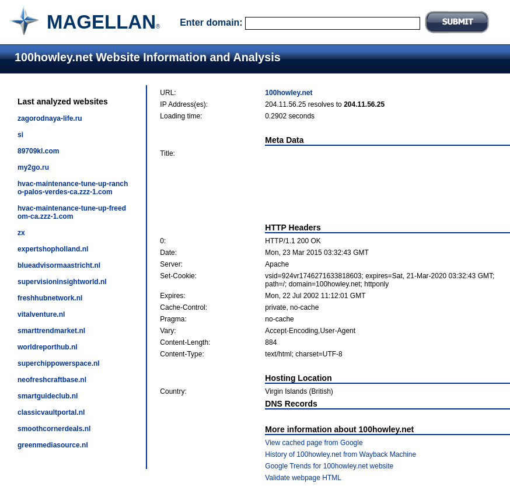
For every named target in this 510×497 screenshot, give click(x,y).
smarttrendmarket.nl (51, 331)
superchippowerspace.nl (59, 363)
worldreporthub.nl (48, 347)
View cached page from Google (313, 443)
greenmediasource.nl (53, 445)
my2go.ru (33, 167)
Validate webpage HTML (303, 478)
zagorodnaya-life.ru (50, 118)
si (20, 135)
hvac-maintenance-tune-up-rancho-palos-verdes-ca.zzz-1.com (73, 188)
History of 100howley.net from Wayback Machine (340, 454)
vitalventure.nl (41, 314)
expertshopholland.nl (53, 249)
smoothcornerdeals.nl (54, 429)
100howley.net (288, 93)
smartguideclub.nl (48, 396)
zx (21, 233)
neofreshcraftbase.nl (52, 380)
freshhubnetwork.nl (50, 298)
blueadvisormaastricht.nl (59, 265)
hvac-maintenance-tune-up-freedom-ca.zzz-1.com (72, 212)
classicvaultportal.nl (51, 412)
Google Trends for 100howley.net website (329, 466)
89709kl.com (38, 151)
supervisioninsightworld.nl (62, 282)
